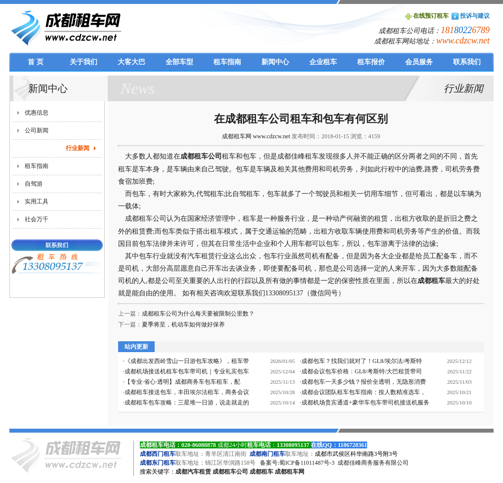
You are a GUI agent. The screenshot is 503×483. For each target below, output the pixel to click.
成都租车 (261, 471)
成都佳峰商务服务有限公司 (373, 462)
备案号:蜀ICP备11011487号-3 (297, 462)
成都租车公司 (201, 156)
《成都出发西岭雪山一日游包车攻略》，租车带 (187, 361)
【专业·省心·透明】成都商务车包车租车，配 (182, 381)
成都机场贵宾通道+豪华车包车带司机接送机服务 (365, 402)
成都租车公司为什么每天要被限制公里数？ (198, 313)
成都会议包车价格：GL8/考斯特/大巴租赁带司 (361, 371)
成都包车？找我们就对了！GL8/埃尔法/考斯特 (361, 361)
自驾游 (33, 183)
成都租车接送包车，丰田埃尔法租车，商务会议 (187, 392)
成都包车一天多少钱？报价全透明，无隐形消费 (363, 381)
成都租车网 (289, 471)
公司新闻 (36, 130)
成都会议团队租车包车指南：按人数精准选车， (363, 392)
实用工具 (36, 201)
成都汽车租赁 (193, 471)
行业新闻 (77, 148)
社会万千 (36, 219)
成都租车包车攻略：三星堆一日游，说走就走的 (187, 402)
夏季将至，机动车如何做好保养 (183, 324)
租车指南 (36, 165)
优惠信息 (36, 112)
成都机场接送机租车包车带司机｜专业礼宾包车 (187, 371)
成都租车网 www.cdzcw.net (256, 136)
